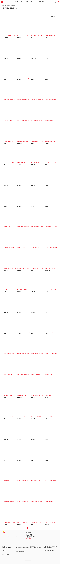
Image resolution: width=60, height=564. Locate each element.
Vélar (22, 1)
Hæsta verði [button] (54, 16)
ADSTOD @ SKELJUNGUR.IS (20, 551)
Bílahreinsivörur (42, 1)
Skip (31, 1)
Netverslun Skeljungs (28, 560)
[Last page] (33, 528)
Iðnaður (26, 1)
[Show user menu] (55, 2)
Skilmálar (4, 546)
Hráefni (26, 12)
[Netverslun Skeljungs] (2, 1)
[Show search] (52, 2)
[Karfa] (58, 2)
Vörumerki (4, 550)
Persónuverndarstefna (6, 547)
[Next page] (31, 528)
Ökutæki (16, 1)
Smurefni (31, 12)
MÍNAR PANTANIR (5, 556)
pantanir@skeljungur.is (29, 538)
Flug (35, 1)
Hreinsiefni (36, 12)
